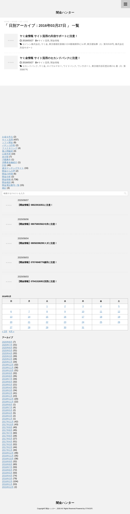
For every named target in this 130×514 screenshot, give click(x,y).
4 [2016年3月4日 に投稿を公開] (101, 306)
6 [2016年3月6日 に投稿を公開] (11, 311)
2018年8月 (7, 404)
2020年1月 (7, 362)
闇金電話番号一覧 (10, 185)
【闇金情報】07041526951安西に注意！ (37, 281)
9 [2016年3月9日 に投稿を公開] (65, 311)
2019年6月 (7, 382)
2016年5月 (7, 473)
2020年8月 (7, 342)
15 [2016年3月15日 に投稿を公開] (47, 317)
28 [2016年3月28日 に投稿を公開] (29, 327)
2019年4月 (7, 387)
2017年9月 (7, 427)
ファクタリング (9, 148)
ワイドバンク (69, 66)
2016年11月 (8, 456)
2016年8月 (7, 464)
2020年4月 (7, 353)
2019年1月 (7, 396)
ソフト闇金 (7, 142)
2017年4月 (7, 441)
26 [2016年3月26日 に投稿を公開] (119, 322)
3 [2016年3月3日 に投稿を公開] (83, 306)
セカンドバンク (30, 66)
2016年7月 (7, 467)
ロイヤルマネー (54, 66)
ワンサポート (84, 66)
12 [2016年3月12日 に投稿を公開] (119, 311)
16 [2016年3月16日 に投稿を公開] (65, 317)
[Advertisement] (22, 113)
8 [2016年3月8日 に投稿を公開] (47, 311)
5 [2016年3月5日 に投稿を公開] (119, 306)
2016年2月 (7, 481)
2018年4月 (7, 413)
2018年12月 (8, 399)
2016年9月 (7, 461)
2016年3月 (7, 478)
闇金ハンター (65, 12)
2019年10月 (8, 370)
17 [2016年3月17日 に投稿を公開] (83, 317)
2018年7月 (7, 407)
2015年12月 (8, 487)
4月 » (11, 331)
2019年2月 (7, 393)
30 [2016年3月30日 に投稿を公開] (65, 327)
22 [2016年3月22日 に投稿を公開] (47, 322)
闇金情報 (54, 40)
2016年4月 (7, 476)
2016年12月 (8, 453)
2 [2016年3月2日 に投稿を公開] (65, 306)
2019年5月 (7, 385)
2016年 (14, 22)
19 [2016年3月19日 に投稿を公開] (119, 317)
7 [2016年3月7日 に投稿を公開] (29, 311)
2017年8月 (7, 430)
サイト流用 (43, 40)
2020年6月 (7, 348)
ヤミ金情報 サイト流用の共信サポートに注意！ (49, 36)
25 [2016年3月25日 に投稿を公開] (101, 322)
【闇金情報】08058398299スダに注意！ (37, 243)
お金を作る (7, 137)
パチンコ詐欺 (8, 145)
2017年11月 (8, 421)
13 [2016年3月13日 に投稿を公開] (11, 317)
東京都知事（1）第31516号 (100, 44)
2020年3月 (7, 356)
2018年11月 (8, 402)
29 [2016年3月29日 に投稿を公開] (47, 327)
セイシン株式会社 (31, 44)
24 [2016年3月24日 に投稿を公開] (83, 322)
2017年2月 (7, 447)
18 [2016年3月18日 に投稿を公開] (101, 317)
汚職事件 (6, 159)
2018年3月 (7, 416)
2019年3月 (7, 390)
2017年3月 (7, 444)
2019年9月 (7, 373)
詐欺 (4, 165)
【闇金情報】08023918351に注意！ (35, 205)
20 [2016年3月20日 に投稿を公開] (11, 322)
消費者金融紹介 (9, 162)
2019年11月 (8, 367)
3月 (20, 22)
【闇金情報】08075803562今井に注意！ (37, 224)
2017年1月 (7, 450)
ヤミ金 (44, 44)
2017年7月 (7, 433)
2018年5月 (7, 410)
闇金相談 (6, 182)
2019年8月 (7, 376)
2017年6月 (7, 436)
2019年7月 (7, 379)
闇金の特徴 (7, 174)
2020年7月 (7, 345)
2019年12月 (8, 365)
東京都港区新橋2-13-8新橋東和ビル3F (67, 44)
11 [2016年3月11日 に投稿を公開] (101, 311)
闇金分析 (6, 176)
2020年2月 (7, 359)
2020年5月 (7, 350)
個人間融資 (7, 151)
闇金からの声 (8, 171)
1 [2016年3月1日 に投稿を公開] (47, 306)
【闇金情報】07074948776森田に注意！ (37, 262)
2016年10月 (8, 458)
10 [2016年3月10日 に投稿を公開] (83, 311)
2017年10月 (8, 424)
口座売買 (6, 154)
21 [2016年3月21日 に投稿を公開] (29, 322)
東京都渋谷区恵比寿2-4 (103, 66)
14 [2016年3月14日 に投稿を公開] (29, 317)
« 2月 (4, 331)
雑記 (4, 188)
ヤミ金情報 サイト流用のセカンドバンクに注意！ (50, 58)
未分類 (5, 157)
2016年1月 (7, 484)
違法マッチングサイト (13, 168)
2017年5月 (7, 439)
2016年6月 (7, 470)
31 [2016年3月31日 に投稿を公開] (83, 327)
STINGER (88, 509)
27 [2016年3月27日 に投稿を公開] (11, 327)
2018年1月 (7, 419)
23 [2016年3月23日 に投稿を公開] (65, 322)
